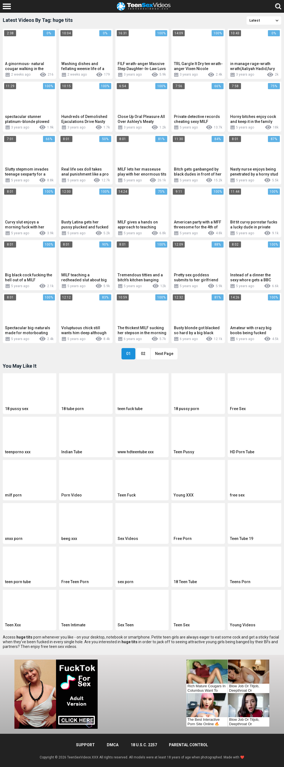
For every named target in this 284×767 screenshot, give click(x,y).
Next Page (164, 353)
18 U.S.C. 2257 (144, 745)
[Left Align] (8, 6)
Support (85, 745)
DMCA (112, 745)
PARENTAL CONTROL (188, 745)
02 (143, 353)
